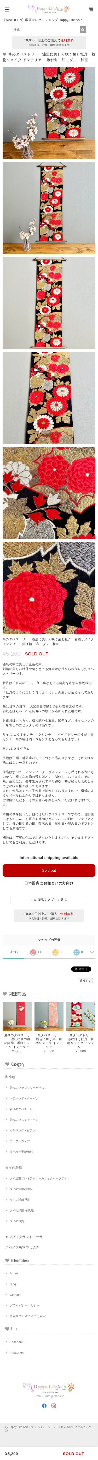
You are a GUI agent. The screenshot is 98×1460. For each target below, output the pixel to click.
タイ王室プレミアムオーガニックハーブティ (38, 1178)
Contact (15, 1294)
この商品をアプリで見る (49, 900)
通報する (85, 980)
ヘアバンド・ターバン (24, 1098)
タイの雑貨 (13, 1168)
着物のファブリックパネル (27, 1087)
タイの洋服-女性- (21, 1189)
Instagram (17, 1352)
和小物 (10, 1077)
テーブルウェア (20, 1141)
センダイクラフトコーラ (24, 1237)
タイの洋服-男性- (21, 1199)
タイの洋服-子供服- (22, 1210)
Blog (13, 1284)
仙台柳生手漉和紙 (21, 1151)
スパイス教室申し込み (22, 1247)
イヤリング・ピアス (23, 1130)
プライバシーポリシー (25, 1305)
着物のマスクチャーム (24, 1119)
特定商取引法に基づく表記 (28, 1316)
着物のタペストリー (23, 1109)
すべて (14, 951)
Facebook (16, 1341)
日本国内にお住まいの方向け (48, 883)
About (14, 1273)
